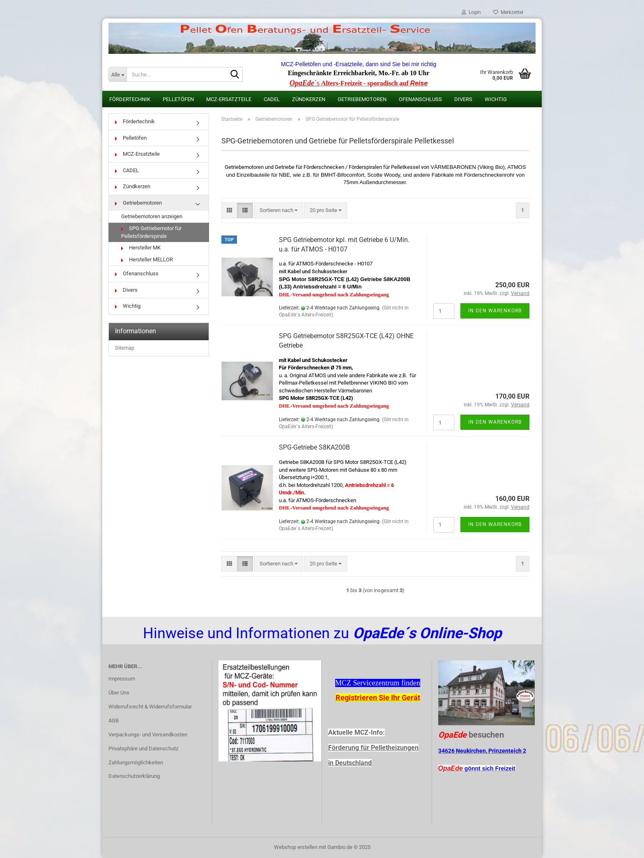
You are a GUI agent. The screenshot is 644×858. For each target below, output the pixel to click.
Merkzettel (508, 12)
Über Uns (118, 693)
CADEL (272, 99)
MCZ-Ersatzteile (228, 99)
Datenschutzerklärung (134, 776)
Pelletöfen (178, 99)
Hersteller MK (141, 247)
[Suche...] (117, 74)
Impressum (121, 679)
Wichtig (496, 99)
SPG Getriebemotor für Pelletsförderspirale (151, 232)
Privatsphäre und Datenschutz (143, 748)
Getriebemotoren (362, 99)
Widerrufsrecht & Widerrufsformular (150, 706)
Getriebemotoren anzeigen (151, 216)
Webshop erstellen (295, 847)
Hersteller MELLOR (147, 259)
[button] (229, 211)
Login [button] (471, 12)
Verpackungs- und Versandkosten (147, 734)
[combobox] (278, 211)
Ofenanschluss (420, 99)
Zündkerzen (308, 99)
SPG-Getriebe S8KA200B (314, 447)
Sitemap (124, 348)
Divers (463, 99)
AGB (113, 720)
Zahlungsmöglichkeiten (135, 762)
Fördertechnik (129, 99)
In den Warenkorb (495, 311)
